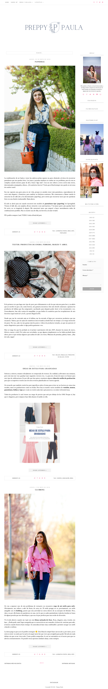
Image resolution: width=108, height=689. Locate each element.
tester (67, 357)
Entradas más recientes (13, 663)
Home (7, 2)
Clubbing (40, 490)
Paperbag (40, 62)
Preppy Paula (59, 687)
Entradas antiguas (68, 663)
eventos (59, 478)
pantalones (63, 233)
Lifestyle (38, 2)
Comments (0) (16, 356)
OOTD (72, 231)
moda (69, 231)
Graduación (65, 478)
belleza (58, 355)
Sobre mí (14, 2)
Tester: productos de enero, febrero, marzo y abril (39, 245)
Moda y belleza (25, 2)
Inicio (42, 663)
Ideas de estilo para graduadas (40, 369)
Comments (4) (16, 232)
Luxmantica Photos (61, 231)
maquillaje (64, 355)
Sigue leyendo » (40, 223)
